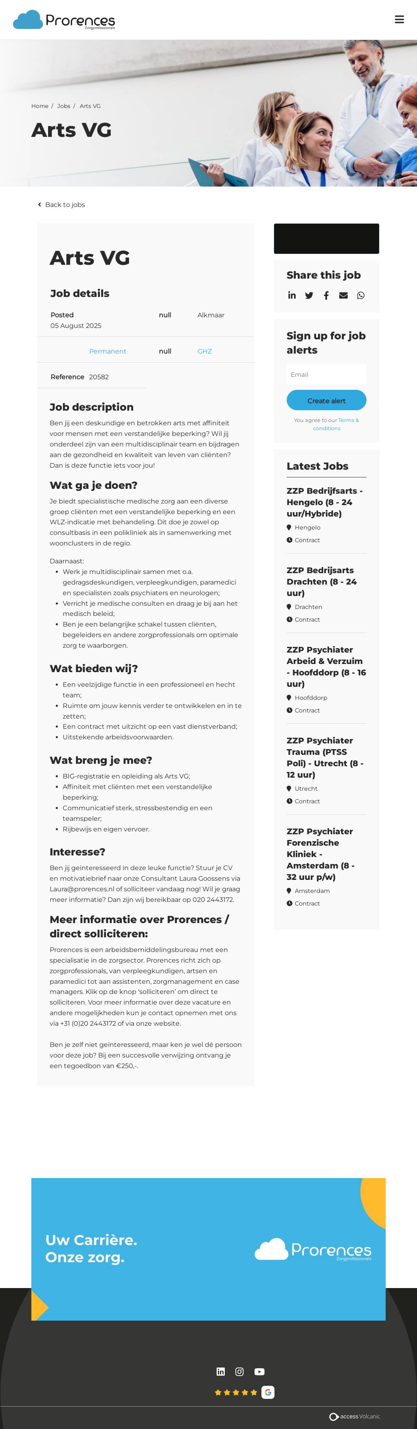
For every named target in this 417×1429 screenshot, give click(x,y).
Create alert (326, 401)
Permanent (108, 351)
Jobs (63, 105)
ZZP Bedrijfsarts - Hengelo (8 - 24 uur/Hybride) (325, 502)
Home (39, 105)
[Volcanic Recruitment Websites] (354, 1418)
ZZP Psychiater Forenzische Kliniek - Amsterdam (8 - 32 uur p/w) (321, 854)
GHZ (205, 351)
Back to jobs (65, 205)
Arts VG (90, 105)
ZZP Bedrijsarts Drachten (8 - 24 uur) (322, 581)
